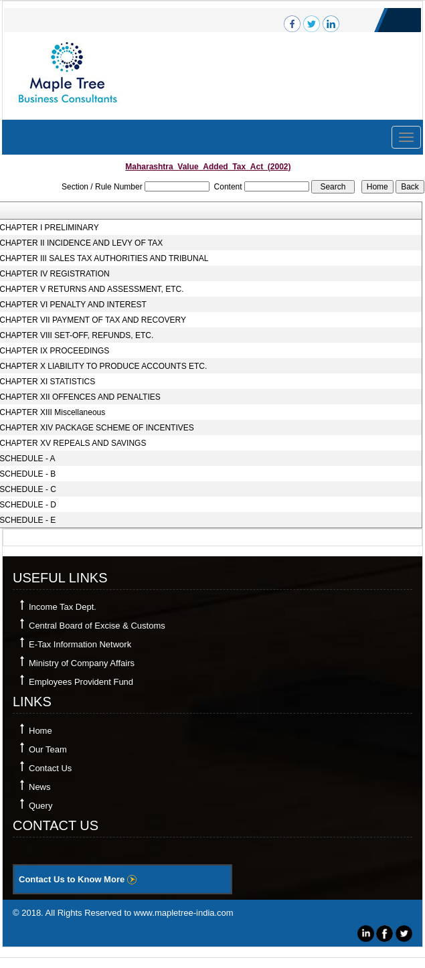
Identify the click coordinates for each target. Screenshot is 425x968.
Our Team (48, 749)
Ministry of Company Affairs (82, 663)
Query (40, 806)
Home (40, 731)
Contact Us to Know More (78, 879)
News (40, 787)
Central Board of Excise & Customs (97, 626)
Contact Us (50, 768)
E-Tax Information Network (80, 644)
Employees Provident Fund (81, 682)
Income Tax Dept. (62, 607)
